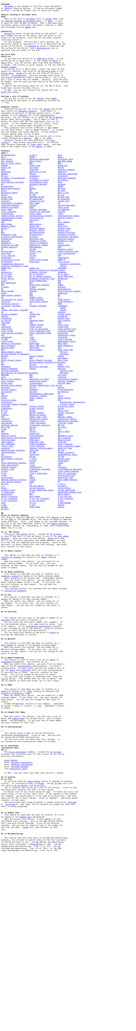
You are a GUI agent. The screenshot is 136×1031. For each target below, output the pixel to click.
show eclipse (33, 937)
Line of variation (38, 394)
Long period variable (12, 399)
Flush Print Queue (38, 311)
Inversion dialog (10, 364)
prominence (6, 490)
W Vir (32, 590)
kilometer (63, 379)
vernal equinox (37, 585)
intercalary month (38, 362)
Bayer (4, 228)
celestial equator (10, 246)
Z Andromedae (64, 603)
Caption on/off (37, 241)
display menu (64, 274)
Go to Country (36, 329)
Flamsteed (6, 309)
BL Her (32, 233)
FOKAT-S (61, 311)
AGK (59, 196)
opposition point (38, 457)
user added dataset (67, 575)
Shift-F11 (6, 110)
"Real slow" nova (38, 500)
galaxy (47, 130)
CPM (31, 266)
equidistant (64, 294)
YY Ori (32, 603)
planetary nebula (38, 475)
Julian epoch (64, 377)
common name (18, 862)
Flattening (63, 309)
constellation (47, 138)
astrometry (63, 216)
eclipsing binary (66, 281)
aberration (6, 191)
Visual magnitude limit (41, 588)
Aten (60, 218)
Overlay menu (64, 460)
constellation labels (69, 259)
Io (30, 364)
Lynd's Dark (7, 409)
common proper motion (12, 259)
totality (62, 560)
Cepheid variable (10, 248)
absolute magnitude (39, 191)
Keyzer (32, 379)
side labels (7, 530)
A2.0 (22, 72)
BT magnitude (36, 238)
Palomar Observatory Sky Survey (45, 462)
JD (2, 374)
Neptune (61, 442)
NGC (49, 153)
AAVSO (28, 32)
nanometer (6, 439)
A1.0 (44, 70)
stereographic (8, 543)
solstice (5, 538)
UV (30, 580)
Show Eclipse (64, 527)
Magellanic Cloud (66, 409)
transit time (7, 563)
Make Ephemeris (65, 414)
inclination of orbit (12, 359)
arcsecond (63, 211)
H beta (32, 344)
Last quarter (64, 384)
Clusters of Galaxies (12, 832)
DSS (2, 279)
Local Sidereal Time (39, 397)
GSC (31, 339)
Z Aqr (4, 605)
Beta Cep (33, 231)
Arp (28, 718)
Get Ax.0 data (48, 85)
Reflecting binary (38, 502)
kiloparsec (6, 382)
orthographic (36, 460)
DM (2, 276)
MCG (2, 419)
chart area (63, 248)
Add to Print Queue (11, 196)
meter (4, 429)
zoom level (34, 608)
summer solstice (66, 543)
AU (2, 221)
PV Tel (4, 492)
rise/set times (65, 507)
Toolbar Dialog (8, 560)
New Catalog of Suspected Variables (19, 447)
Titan (32, 558)
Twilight (33, 565)
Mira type (63, 432)
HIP (31, 352)
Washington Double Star (70, 590)
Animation (6, 206)
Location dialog (66, 397)
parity (32, 465)
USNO (39, 70)
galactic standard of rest (14, 319)
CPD (2, 266)
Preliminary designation (72, 482)
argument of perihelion (13, 213)
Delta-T (5, 274)
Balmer (32, 226)
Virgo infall (64, 585)
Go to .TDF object (18, 641)
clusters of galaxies (15, 708)
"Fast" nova (35, 301)
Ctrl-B (4, 814)
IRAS (60, 364)
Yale (3, 603)
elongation (6, 286)
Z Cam (32, 605)
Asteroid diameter (67, 213)
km (30, 382)
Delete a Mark (8, 271)
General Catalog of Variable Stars (23, 25)
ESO (59, 296)
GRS (59, 336)
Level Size (63, 389)
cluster (61, 253)
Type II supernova (67, 568)
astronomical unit (38, 218)
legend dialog (36, 389)
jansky (63, 372)
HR (59, 354)
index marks (64, 359)
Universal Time (65, 573)
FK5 (59, 306)
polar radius (36, 477)
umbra (32, 573)
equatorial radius (38, 294)
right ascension (37, 507)
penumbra (33, 467)
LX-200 (4, 407)
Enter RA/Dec (10, 912)
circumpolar (64, 251)
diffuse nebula (37, 274)
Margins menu (7, 417)
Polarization (64, 477)
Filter (32, 304)
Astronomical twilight (12, 218)
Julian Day (34, 377)
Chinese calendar (38, 251)
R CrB (4, 495)
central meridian (66, 246)
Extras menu (7, 88)
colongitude (7, 256)
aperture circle (37, 206)
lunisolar (63, 404)
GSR (59, 339)
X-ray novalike (65, 598)
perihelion (63, 470)
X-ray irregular (9, 598)
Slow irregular (65, 532)
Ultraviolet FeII (66, 570)
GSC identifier (8, 339)
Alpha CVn (63, 198)
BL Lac (61, 233)
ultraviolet (7, 573)
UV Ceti (5, 580)
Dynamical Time (8, 281)
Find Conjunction (66, 304)
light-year (36, 173)
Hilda (4, 352)
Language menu (36, 384)
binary (4, 233)
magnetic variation (11, 412)
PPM (59, 480)
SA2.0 (4, 75)
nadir (60, 437)
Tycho (4, 568)
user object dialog (11, 578)
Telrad (32, 553)
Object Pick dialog (11, 455)
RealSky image (8, 80)
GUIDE (60, 341)
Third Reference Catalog (13, 555)
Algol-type (34, 198)
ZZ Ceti (5, 610)
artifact (33, 213)
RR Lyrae (5, 512)
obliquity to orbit (39, 455)
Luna (31, 404)
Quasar (32, 492)
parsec (61, 465)
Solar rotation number (69, 535)
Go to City (6, 329)
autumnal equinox (38, 221)
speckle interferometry (41, 538)
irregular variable (11, 367)
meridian (64, 424)
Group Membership (38, 336)
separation (34, 525)
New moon (64, 447)
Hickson (33, 349)
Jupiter (8, 10)
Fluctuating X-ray (10, 311)
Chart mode (6, 251)
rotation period (9, 510)
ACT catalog (7, 193)
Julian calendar (9, 377)
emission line (36, 286)
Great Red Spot (65, 331)
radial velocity (66, 495)
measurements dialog (11, 422)
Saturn (32, 517)
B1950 (60, 223)
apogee (4, 208)
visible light (8, 588)
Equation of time (10, 294)
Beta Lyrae (63, 231)
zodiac (4, 608)
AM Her (61, 201)
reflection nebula (67, 502)
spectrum (33, 540)
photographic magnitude (41, 472)
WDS (31, 593)
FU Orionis (6, 314)
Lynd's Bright (65, 407)
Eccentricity (36, 281)
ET (2, 299)
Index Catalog (36, 359)
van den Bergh (36, 583)
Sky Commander (8, 532)
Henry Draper (7, 349)
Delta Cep (34, 271)
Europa (32, 299)
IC (43, 166)
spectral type (65, 538)
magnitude (34, 412)
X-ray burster (65, 595)
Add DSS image (65, 193)
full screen (64, 314)
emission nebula (66, 286)
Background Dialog (10, 226)
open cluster (7, 457)
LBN (31, 387)
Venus (4, 585)
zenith (61, 605)
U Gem (4, 570)
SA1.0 (55, 72)
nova (3, 452)
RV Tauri (62, 512)
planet (4, 475)
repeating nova (37, 505)
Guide (48, 22)
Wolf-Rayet (34, 595)
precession (6, 482)
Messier (23, 138)
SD (59, 520)
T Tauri (33, 550)
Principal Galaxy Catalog (14, 485)
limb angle (6, 394)
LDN (59, 387)
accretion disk (65, 191)
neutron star (66, 445)
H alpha (5, 344)
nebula (32, 442)
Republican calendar (68, 505)
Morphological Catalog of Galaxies (47, 434)
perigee (33, 470)
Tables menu (64, 550)
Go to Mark (63, 329)
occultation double (67, 455)
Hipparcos (63, 352)
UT (59, 578)
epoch (60, 291)
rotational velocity (39, 510)
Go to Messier (56, 140)
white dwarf (64, 593)
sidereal (62, 530)
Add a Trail (35, 193)
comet (60, 256)
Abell (60, 188)
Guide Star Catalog (39, 341)
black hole (6, 236)
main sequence (8, 414)
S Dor (4, 515)
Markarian (34, 417)
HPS (31, 354)
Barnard (61, 226)
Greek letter (7, 334)
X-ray (60, 600)
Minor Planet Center (11, 432)
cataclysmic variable (12, 243)
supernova (34, 545)
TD (2, 553)
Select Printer (8, 522)
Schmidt (5, 520)
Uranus (32, 575)
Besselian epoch (9, 231)
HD (2, 346)
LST (31, 402)
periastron (6, 470)
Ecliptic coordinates (12, 284)
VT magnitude (7, 590)
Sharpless (34, 527)
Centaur (33, 246)
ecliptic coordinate (21, 915)
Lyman (32, 407)
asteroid (5, 216)
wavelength (6, 593)
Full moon (34, 314)
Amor (3, 203)
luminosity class (66, 402)
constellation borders (40, 259)
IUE (2, 369)
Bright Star (64, 236)
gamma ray (34, 321)
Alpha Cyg (6, 201)
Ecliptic (33, 284)
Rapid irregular (37, 497)
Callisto (5, 241)
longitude (63, 399)
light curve (35, 392)
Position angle (8, 480)
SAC (59, 515)
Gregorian (63, 334)
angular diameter (66, 203)
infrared (5, 362)
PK (59, 472)
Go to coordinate (17, 902)
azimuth (61, 221)
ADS (31, 196)
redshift (5, 502)
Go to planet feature (40, 331)
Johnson (61, 374)
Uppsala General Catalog (13, 575)
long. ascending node (40, 399)
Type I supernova (38, 568)
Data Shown (6, 269)
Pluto (4, 477)
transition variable (39, 563)
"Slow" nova (7, 535)
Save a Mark (64, 517)
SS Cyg (61, 540)
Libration (6, 392)
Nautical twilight (38, 439)
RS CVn (32, 512)
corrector (34, 264)
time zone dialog (10, 558)
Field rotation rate (68, 301)
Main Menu (63, 412)
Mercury (64, 422)
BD (30, 228)
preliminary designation (38, 751)
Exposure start (65, 299)
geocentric (6, 326)
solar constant (37, 535)
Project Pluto (36, 487)
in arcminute (18, 90)
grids (4, 336)
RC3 (2, 500)
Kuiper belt (64, 382)
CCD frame (34, 243)
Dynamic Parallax (66, 279)
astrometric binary (39, 216)
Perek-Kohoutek (65, 467)
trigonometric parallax (70, 563)
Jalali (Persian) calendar (14, 372)
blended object (37, 236)
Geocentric (9, 40)
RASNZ (60, 497)
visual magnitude (66, 588)
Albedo (4, 198)
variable (30, 22)
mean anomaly (36, 419)
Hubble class (36, 357)
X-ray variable (37, 600)
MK (2, 434)
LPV (2, 402)
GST (2, 341)
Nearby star (64, 439)
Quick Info (63, 492)
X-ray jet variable (39, 598)
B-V (31, 223)
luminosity (6, 404)
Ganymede (8, 7)
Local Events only (67, 394)
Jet (31, 374)
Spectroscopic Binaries (13, 540)
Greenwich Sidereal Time (41, 334)
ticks (32, 555)
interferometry (65, 362)
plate (60, 475)
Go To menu (25, 143)
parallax (5, 465)
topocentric (33, 55)
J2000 (62, 369)
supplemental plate (67, 545)
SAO (2, 517)
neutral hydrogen (10, 445)
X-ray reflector (9, 600)
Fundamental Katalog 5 (12, 316)
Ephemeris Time (65, 289)
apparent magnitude (67, 208)
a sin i (33, 186)
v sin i (61, 580)
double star (64, 276)
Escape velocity (9, 296)
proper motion (36, 490)
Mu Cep (32, 437)
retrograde (6, 507)
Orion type (6, 460)
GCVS (50, 25)
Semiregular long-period (13, 525)
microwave (63, 429)
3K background (8, 186)
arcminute (34, 211)
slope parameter (37, 532)
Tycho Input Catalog (68, 565)
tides (60, 555)
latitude (5, 387)
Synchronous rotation (12, 550)
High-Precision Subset (69, 349)
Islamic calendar (38, 367)
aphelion (62, 206)
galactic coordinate (70, 316)
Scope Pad (34, 520)
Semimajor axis (65, 522)
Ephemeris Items (37, 289)
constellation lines (11, 261)
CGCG (31, 248)
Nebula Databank (9, 442)
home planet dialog (11, 354)
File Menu (6, 304)
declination (35, 269)
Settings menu (8, 527)
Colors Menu (35, 256)
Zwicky (61, 608)
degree (61, 269)
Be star (61, 228)
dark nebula (64, 266)
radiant (5, 497)
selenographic (36, 522)
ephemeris (6, 291)
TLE (59, 558)
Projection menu (66, 487)
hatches (61, 344)
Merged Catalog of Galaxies (15, 424)
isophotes (63, 367)
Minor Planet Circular (40, 432)
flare (32, 309)
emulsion (5, 289)
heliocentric (43, 57)
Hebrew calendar (37, 346)
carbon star (64, 241)
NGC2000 (5, 450)
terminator (63, 553)
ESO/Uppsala (35, 296)
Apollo (32, 208)
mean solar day (65, 419)
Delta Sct (63, 271)
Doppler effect (37, 276)
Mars (60, 417)
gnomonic (62, 326)
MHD (31, 429)
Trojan (4, 565)
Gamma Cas (6, 321)
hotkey (40, 118)
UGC (31, 570)
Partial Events (8, 467)
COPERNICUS (6, 264)
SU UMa (32, 543)
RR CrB (61, 510)
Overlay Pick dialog (11, 462)
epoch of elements (38, 291)
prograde (5, 487)
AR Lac (4, 211)
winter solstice (9, 595)
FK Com (32, 306)
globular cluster (27, 133)
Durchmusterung (37, 279)
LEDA (3, 389)
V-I (2, 583)
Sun (2, 545)
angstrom (33, 203)
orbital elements (66, 457)
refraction (6, 505)
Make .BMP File (37, 414)
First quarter (8, 306)
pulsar (61, 490)
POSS (31, 480)
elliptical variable (68, 284)
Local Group (7, 397)
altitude (33, 201)
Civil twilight (8, 253)
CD (59, 243)
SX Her (32, 548)
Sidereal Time (36, 530)
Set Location (64, 525)
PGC (2, 472)
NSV (31, 452)
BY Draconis (64, 238)
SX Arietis (6, 548)
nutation (62, 452)
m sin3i (33, 409)
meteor (61, 427)
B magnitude (7, 223)
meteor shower (36, 427)
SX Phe (61, 548)
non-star (62, 450)
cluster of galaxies (39, 253)
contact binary (65, 261)
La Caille (6, 384)
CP (59, 264)
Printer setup (67, 485)
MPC (2, 437)
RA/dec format (36, 495)
